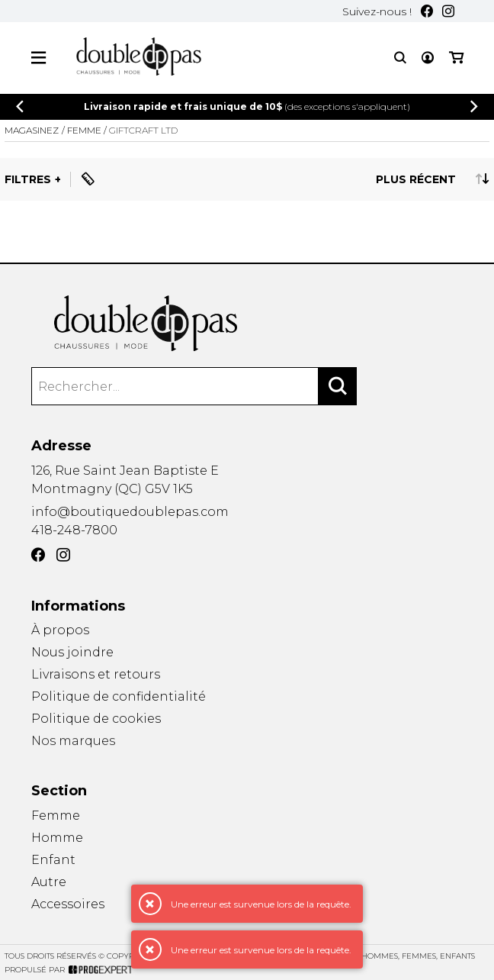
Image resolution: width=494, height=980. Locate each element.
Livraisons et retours (95, 674)
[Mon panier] (456, 57)
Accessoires (67, 905)
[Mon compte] (428, 57)
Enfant (53, 860)
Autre (48, 882)
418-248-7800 (74, 530)
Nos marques (73, 743)
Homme (57, 837)
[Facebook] (427, 11)
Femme (55, 815)
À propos (60, 630)
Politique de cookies (96, 719)
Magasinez (32, 130)
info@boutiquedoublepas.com (130, 512)
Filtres (28, 179)
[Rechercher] (338, 386)
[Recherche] (400, 57)
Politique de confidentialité (118, 696)
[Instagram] (448, 11)
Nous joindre (72, 652)
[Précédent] (20, 106)
